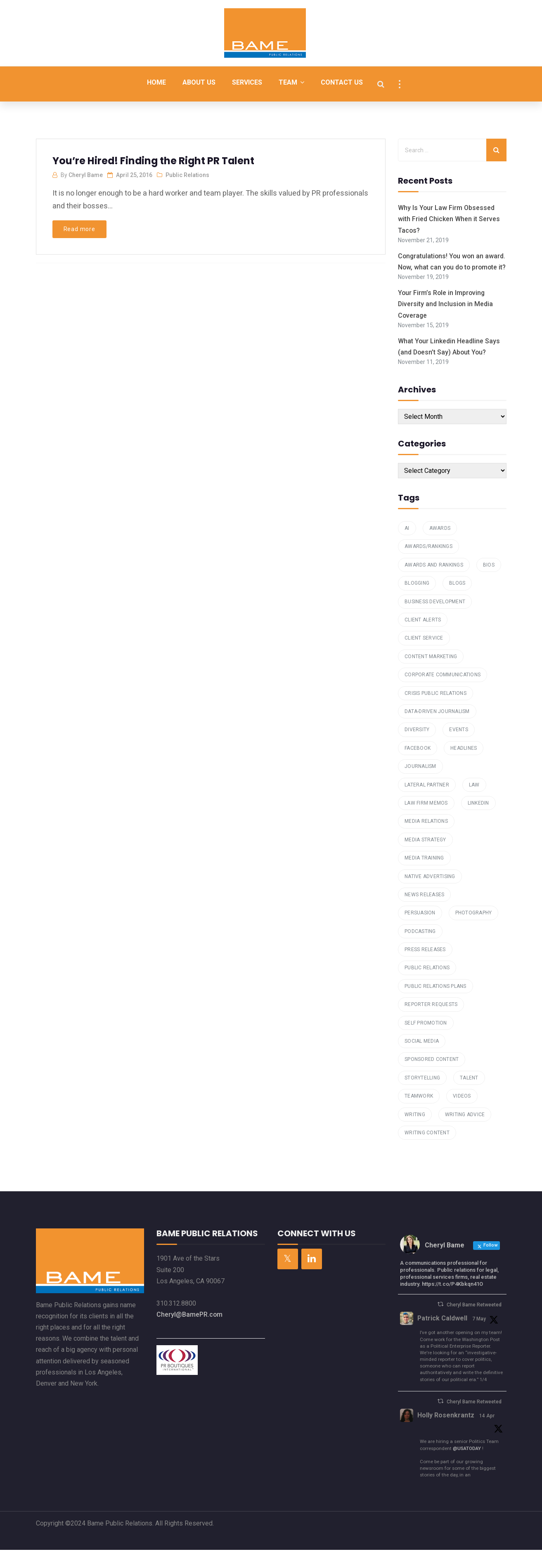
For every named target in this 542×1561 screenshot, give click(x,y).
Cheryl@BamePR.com (189, 1326)
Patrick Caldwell (442, 1330)
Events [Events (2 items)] (458, 741)
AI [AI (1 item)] (407, 539)
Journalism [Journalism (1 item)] (420, 778)
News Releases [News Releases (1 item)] (424, 906)
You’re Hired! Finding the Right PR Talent (154, 161)
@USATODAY (467, 1459)
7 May (479, 1330)
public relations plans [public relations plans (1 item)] (435, 997)
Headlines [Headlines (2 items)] (463, 759)
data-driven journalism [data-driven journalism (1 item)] (437, 722)
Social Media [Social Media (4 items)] (422, 1052)
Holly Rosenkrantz (445, 1427)
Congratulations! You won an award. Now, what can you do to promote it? (446, 267)
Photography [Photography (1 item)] (473, 924)
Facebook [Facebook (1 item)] (418, 759)
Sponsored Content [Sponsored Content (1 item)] (432, 1071)
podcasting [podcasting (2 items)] (420, 942)
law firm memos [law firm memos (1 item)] (426, 814)
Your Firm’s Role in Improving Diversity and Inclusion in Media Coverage (446, 315)
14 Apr (487, 1427)
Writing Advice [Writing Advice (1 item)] (465, 1126)
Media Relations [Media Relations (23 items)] (426, 833)
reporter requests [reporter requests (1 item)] (431, 1016)
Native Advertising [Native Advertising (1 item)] (430, 887)
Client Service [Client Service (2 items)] (424, 649)
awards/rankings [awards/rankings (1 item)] (428, 558)
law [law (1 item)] (474, 796)
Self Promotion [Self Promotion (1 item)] (426, 1034)
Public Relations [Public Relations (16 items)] (427, 979)
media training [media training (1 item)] (424, 869)
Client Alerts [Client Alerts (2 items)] (423, 631)
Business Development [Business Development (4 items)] (435, 613)
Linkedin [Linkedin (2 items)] (478, 814)
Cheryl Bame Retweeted (474, 1316)
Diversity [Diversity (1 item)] (417, 741)
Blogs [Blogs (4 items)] (457, 594)
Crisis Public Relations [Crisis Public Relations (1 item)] (435, 704)
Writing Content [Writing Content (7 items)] (427, 1144)
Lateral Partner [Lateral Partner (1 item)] (427, 796)
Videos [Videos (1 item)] (462, 1107)
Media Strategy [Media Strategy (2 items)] (425, 851)
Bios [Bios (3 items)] (489, 576)
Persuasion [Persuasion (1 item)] (420, 924)
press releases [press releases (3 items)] (425, 961)
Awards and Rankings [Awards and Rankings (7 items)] (434, 576)
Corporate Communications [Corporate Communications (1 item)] (442, 686)
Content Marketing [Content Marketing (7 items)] (431, 668)
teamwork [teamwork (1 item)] (419, 1107)
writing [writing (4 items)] (415, 1126)
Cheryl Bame (86, 175)
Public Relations (187, 175)
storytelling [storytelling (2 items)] (422, 1089)
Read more (79, 229)
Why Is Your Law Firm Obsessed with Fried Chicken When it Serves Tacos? (449, 219)
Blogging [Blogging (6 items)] (417, 594)
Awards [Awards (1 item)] (440, 539)
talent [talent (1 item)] (469, 1089)
